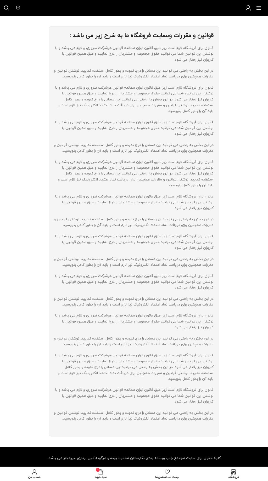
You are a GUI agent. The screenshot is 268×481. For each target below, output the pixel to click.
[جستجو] (6, 8)
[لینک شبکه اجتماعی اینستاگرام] (17, 8)
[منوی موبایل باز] (259, 8)
